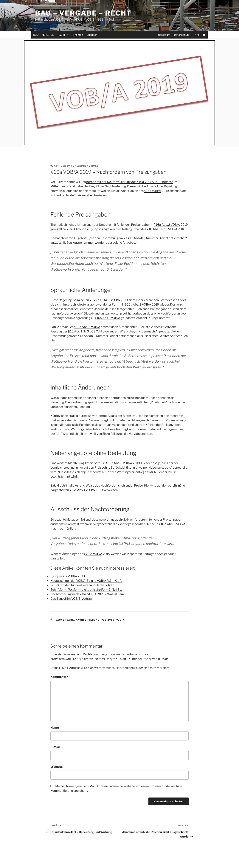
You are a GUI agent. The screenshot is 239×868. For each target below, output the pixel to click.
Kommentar (60, 677)
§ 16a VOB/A (152, 191)
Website (56, 767)
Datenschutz (181, 34)
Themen (78, 34)
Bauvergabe (65, 620)
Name (54, 727)
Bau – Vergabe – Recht (83, 13)
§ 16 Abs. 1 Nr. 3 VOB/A (162, 229)
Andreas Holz (88, 166)
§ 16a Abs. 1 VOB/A (107, 318)
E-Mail (55, 747)
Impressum (163, 34)
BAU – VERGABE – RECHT (51, 34)
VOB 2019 (108, 620)
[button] (196, 35)
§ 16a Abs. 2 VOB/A (167, 224)
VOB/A (120, 620)
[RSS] (204, 35)
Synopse (95, 229)
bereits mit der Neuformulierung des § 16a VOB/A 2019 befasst (129, 182)
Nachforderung (88, 620)
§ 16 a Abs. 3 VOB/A (172, 524)
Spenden (92, 34)
